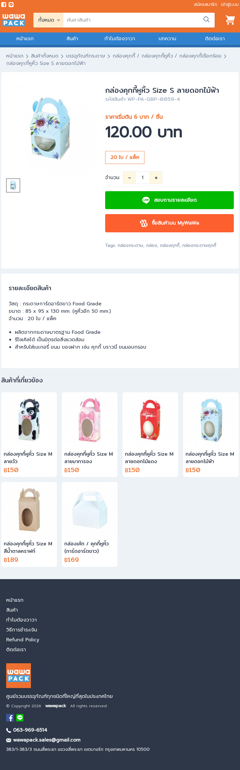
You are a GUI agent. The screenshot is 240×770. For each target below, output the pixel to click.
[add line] (11, 4)
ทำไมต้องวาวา (120, 38)
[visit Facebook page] (3, 4)
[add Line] (20, 717)
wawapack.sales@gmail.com (43, 740)
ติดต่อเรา (215, 38)
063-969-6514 (26, 730)
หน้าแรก (25, 38)
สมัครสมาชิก (205, 4)
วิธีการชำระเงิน (21, 630)
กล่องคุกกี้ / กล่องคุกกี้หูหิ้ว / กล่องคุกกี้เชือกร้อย (167, 56)
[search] (139, 20)
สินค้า (72, 38)
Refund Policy (22, 639)
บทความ (167, 38)
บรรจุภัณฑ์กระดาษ (85, 56)
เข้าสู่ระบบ (230, 4)
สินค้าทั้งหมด (44, 56)
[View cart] (230, 20)
